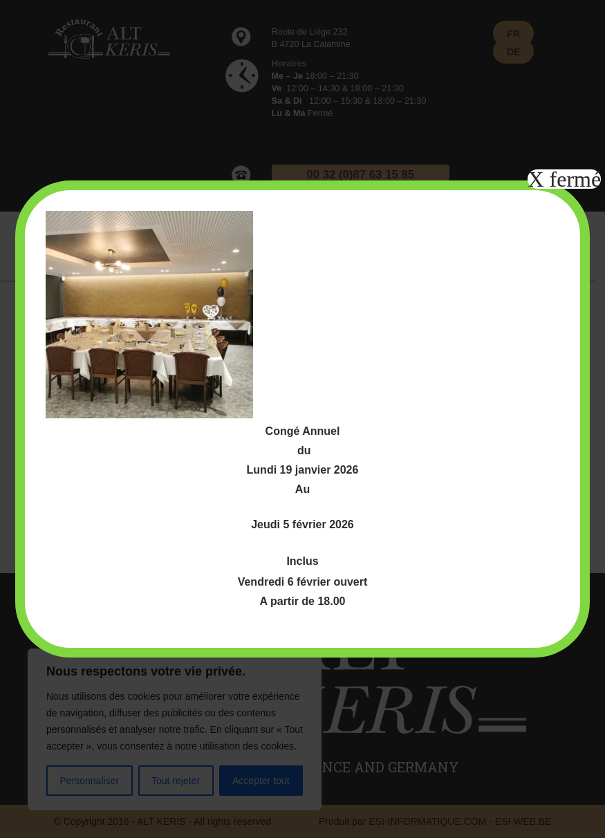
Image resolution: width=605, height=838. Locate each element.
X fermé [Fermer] (564, 179)
